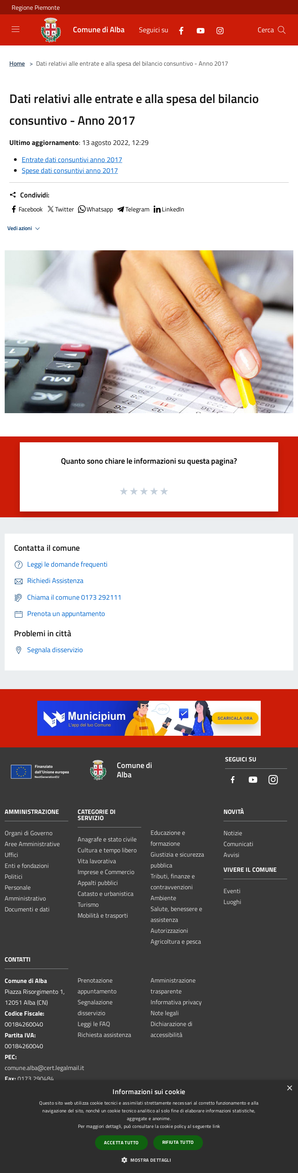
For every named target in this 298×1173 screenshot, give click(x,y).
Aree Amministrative (32, 843)
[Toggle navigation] (15, 29)
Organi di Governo (28, 833)
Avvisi (231, 854)
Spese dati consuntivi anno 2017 (70, 170)
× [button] (289, 1088)
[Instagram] (217, 29)
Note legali (165, 1013)
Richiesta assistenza (104, 1034)
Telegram (132, 209)
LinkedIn (168, 209)
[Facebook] (178, 29)
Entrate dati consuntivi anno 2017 (72, 159)
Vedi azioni (24, 228)
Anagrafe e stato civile (107, 839)
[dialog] (149, 1126)
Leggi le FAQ (94, 1023)
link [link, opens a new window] (216, 1126)
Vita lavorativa (97, 861)
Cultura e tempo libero (107, 850)
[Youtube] (197, 29)
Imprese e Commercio (106, 871)
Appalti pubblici (98, 882)
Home (17, 63)
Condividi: (29, 195)
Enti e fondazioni (27, 865)
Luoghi (232, 901)
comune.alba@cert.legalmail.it (44, 1067)
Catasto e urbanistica (105, 893)
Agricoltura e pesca (176, 941)
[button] (149, 1160)
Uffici (11, 854)
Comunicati (238, 843)
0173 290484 (35, 1078)
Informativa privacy (176, 1002)
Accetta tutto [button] (121, 1142)
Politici (14, 876)
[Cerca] (281, 30)
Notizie (233, 833)
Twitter (60, 209)
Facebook (26, 209)
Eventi (232, 890)
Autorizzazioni (169, 930)
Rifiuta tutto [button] (178, 1142)
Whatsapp (95, 209)
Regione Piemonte (36, 7)
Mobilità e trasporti (103, 915)
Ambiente (163, 897)
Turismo (88, 904)
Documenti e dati (27, 909)
